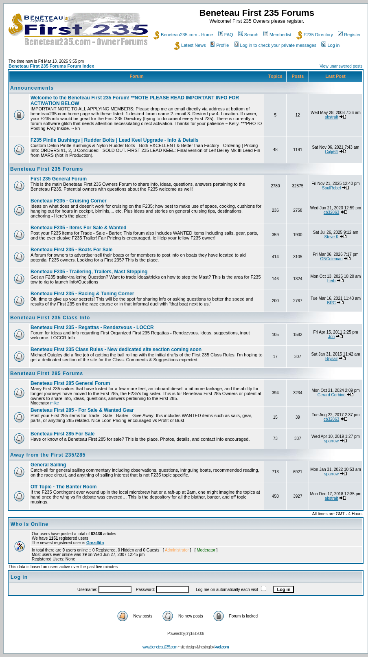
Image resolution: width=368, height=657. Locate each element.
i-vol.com (222, 647)
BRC (331, 303)
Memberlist (277, 34)
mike (54, 403)
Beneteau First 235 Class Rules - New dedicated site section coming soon (116, 349)
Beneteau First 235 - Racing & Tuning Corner (82, 294)
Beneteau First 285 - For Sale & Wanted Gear (82, 410)
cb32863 (331, 212)
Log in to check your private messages (275, 45)
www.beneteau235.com (159, 647)
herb (331, 281)
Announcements (32, 88)
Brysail (331, 358)
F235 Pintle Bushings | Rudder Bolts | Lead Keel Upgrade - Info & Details (115, 140)
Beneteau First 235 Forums (46, 169)
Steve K (331, 237)
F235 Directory (314, 34)
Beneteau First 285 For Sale (62, 434)
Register (349, 34)
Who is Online (29, 524)
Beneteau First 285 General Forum (70, 383)
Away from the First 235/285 (48, 455)
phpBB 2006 (195, 633)
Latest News (190, 45)
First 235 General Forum (59, 179)
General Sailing (48, 465)
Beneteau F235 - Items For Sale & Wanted (79, 228)
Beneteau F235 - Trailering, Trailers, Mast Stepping (89, 272)
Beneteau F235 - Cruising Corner (69, 201)
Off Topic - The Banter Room (63, 487)
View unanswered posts (341, 66)
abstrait (331, 117)
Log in (330, 45)
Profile (219, 45)
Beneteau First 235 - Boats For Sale (71, 250)
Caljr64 (331, 151)
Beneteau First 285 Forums (46, 373)
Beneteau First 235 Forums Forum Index (51, 66)
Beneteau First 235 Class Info (50, 318)
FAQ (225, 34)
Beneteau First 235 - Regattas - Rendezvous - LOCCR (92, 327)
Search (248, 34)
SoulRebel (331, 188)
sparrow (331, 441)
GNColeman (331, 259)
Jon (331, 336)
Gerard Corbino (332, 395)
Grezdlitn (95, 543)
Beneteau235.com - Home (183, 34)
